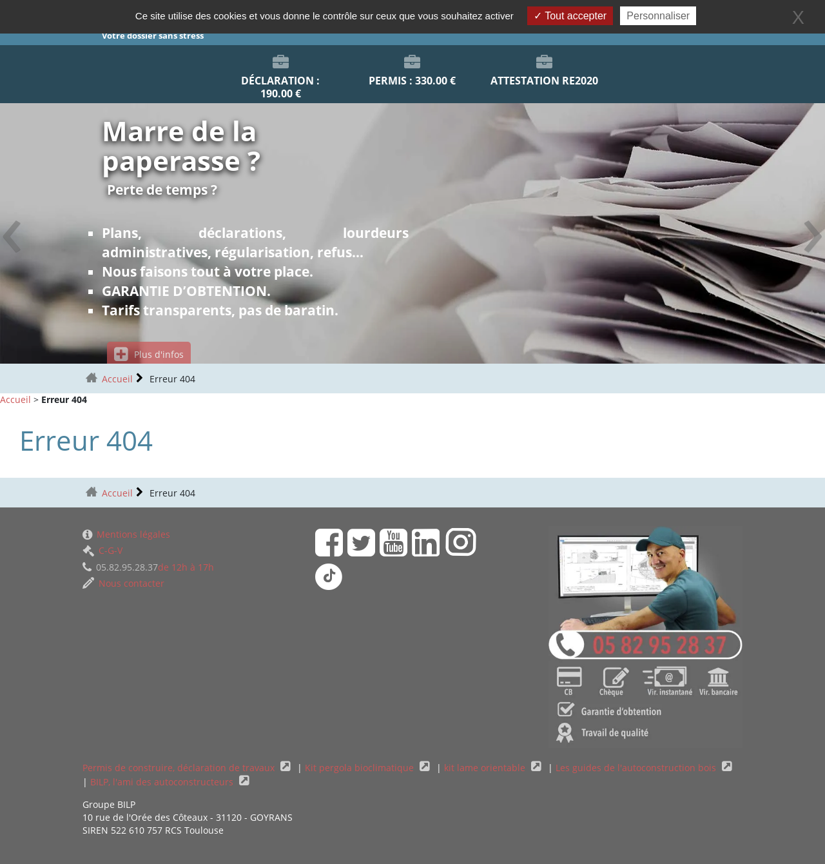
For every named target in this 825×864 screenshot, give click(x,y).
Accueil (117, 379)
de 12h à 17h (148, 567)
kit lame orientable (486, 767)
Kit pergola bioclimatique (360, 767)
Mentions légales (126, 534)
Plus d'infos (149, 354)
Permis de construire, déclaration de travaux (179, 767)
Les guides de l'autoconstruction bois (637, 767)
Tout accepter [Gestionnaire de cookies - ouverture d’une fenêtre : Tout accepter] (570, 15)
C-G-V (102, 550)
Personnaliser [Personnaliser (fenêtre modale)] (658, 15)
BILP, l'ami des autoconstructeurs (163, 782)
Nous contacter (123, 583)
